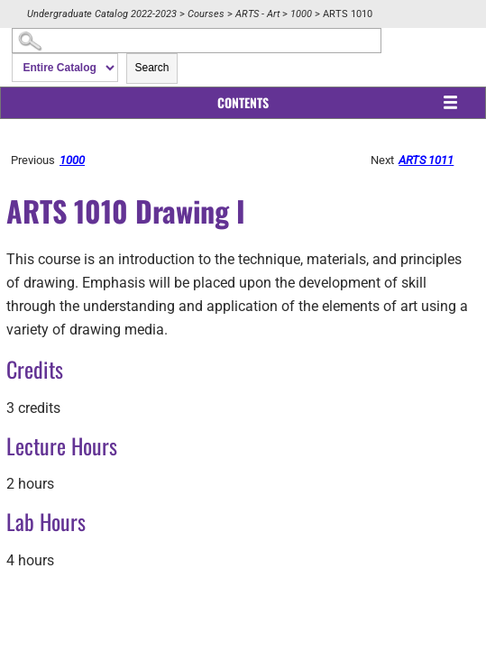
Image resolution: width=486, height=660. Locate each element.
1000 (301, 14)
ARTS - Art (257, 14)
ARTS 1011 (426, 160)
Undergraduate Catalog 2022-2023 (102, 14)
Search (151, 67)
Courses (206, 14)
